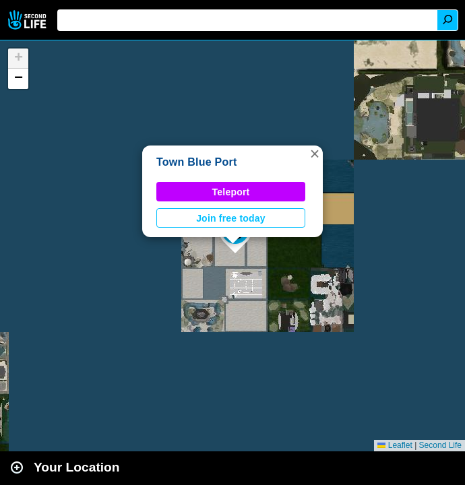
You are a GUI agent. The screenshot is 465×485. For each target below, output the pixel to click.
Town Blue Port (196, 162)
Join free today (231, 218)
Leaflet (394, 445)
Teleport (231, 192)
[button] (315, 154)
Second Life (29, 19)
